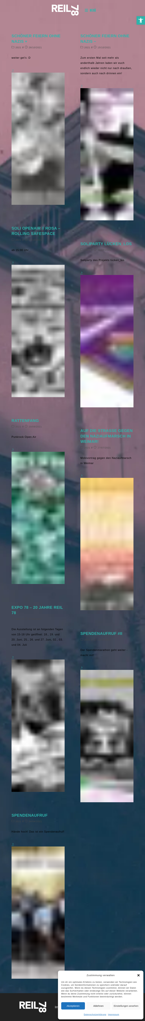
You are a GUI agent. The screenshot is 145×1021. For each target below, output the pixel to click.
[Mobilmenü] (90, 10)
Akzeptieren (73, 1005)
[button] (141, 20)
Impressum (113, 1014)
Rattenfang (25, 420)
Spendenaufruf (30, 815)
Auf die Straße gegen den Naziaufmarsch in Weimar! (106, 436)
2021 (18, 47)
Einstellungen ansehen (126, 1005)
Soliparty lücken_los (106, 244)
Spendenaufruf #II (101, 633)
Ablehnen (98, 1005)
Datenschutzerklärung (95, 1014)
